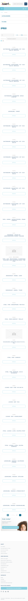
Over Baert (3, 546)
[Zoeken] (18, 3)
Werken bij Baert (4, 553)
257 (17, 515)
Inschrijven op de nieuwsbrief (14, 588)
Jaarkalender (3, 581)
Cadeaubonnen (4, 570)
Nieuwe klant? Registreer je (6, 560)
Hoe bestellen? (3, 563)
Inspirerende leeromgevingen (6, 582)
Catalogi (2, 579)
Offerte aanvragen (4, 558)
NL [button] (25, 8)
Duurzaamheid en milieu (5, 548)
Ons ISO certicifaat (4, 550)
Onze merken (3, 551)
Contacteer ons (4, 567)
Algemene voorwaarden (5, 572)
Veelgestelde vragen (5, 565)
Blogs (2, 577)
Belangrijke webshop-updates (6, 562)
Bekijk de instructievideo (10, 527)
